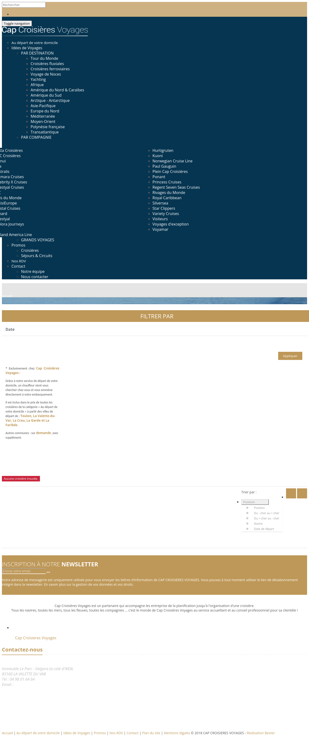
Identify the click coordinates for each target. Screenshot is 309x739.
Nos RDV (117, 733)
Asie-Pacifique (43, 105)
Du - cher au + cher (266, 513)
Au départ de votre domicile (39, 733)
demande (43, 433)
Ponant (159, 176)
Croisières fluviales (47, 63)
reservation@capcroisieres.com (40, 684)
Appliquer (290, 356)
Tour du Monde (44, 58)
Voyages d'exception (171, 224)
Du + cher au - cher (266, 518)
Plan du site (151, 733)
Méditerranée (43, 116)
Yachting (38, 79)
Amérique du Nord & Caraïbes (57, 90)
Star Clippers (164, 208)
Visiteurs (160, 218)
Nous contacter (34, 276)
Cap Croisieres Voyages (35, 637)
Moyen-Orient (43, 121)
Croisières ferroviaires (50, 69)
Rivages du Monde (169, 192)
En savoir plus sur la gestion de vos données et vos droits (88, 584)
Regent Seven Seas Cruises (176, 187)
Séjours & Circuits (36, 255)
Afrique (37, 84)
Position (249, 502)
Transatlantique (45, 132)
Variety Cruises (166, 213)
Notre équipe (32, 271)
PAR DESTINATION (37, 53)
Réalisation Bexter (261, 733)
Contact (18, 266)
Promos (18, 245)
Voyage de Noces (46, 74)
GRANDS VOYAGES (37, 240)
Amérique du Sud (46, 95)
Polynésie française (48, 126)
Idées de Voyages (26, 47)
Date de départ (264, 529)
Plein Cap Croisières (170, 171)
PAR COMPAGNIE (36, 137)
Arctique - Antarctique (50, 100)
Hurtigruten (163, 150)
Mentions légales (177, 733)
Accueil (7, 733)
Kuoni (158, 155)
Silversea (160, 203)
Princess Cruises (167, 182)
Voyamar (160, 229)
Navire (258, 524)
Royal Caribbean (167, 197)
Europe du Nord (45, 111)
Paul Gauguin (164, 166)
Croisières (30, 250)
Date (10, 329)
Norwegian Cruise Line (173, 161)
